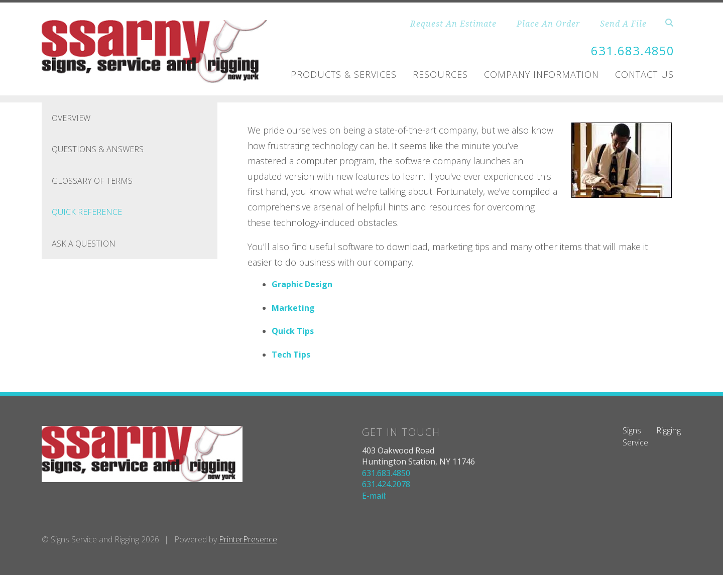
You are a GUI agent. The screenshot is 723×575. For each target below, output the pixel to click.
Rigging (668, 430)
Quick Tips (293, 330)
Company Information (541, 74)
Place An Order (548, 23)
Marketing (293, 307)
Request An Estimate (453, 23)
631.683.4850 (632, 50)
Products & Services (344, 74)
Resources (440, 74)
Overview (71, 118)
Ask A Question (83, 243)
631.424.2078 (386, 484)
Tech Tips (291, 354)
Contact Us (644, 74)
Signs (632, 430)
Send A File (623, 23)
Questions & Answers (98, 149)
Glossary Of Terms (92, 180)
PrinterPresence (248, 539)
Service (635, 442)
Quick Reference (87, 211)
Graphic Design (302, 284)
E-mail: (374, 495)
